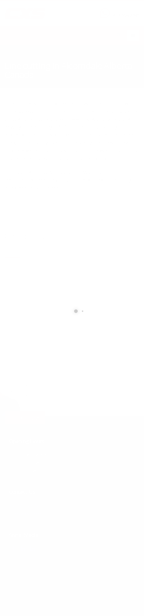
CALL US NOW (125, 10)
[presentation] (50, 368)
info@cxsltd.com (27, 513)
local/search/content (38, 57)
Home (9, 57)
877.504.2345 (126, 15)
